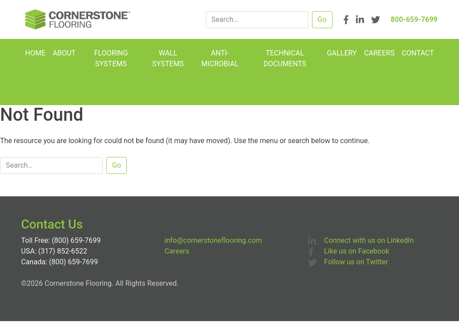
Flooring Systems (111, 58)
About (63, 53)
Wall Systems (168, 58)
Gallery (342, 53)
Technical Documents (285, 58)
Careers (379, 53)
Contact (418, 53)
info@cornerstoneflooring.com (213, 240)
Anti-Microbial (219, 58)
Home (35, 53)
